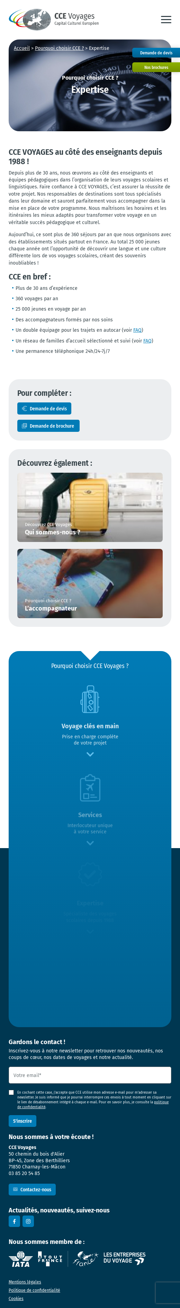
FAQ (137, 330)
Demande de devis (48, 408)
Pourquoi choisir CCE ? (59, 48)
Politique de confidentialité (34, 1290)
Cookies (16, 1298)
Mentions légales (25, 1282)
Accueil (22, 48)
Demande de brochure (52, 425)
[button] (166, 19)
